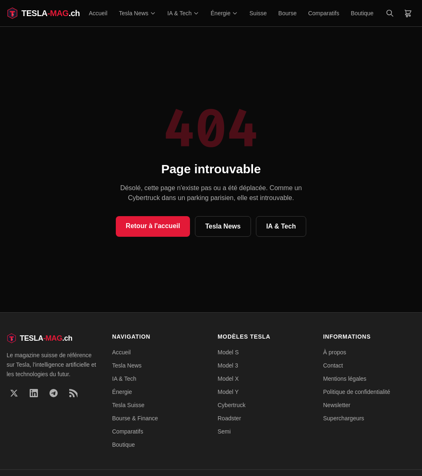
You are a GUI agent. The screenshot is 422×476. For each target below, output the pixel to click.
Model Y (228, 392)
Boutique (362, 13)
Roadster (229, 418)
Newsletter (336, 405)
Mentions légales (344, 378)
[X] (14, 393)
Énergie (224, 13)
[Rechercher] (389, 13)
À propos (334, 352)
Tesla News (137, 13)
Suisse (258, 13)
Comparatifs (323, 13)
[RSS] (73, 393)
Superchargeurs (343, 418)
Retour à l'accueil (153, 225)
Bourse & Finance (135, 418)
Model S (228, 352)
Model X (228, 378)
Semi (224, 431)
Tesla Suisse (128, 405)
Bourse (287, 13)
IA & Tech (183, 13)
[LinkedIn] (33, 393)
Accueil (98, 13)
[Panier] (408, 13)
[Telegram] (53, 393)
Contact (333, 365)
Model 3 (228, 365)
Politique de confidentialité (356, 392)
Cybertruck (232, 405)
